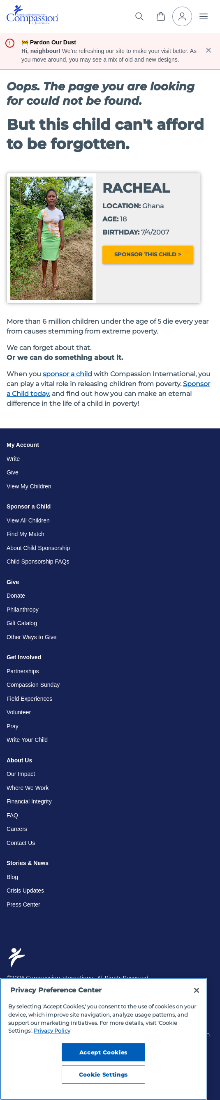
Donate (16, 595)
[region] (103, 1039)
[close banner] (208, 51)
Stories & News (28, 863)
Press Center (23, 904)
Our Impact (21, 774)
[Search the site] (139, 16)
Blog (12, 877)
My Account (23, 445)
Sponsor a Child (29, 506)
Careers (17, 829)
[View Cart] (161, 16)
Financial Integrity (29, 801)
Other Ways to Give (32, 637)
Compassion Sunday (33, 684)
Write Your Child (27, 739)
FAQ (12, 815)
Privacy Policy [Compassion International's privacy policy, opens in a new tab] (52, 1030)
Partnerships (23, 671)
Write (13, 459)
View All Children (28, 520)
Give (13, 472)
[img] (32, 15)
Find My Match (25, 534)
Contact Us (21, 843)
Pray (13, 726)
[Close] (197, 990)
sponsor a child (67, 374)
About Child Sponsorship (38, 548)
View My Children (29, 486)
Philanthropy (23, 609)
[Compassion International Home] (32, 23)
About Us (19, 760)
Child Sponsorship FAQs (38, 561)
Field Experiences (29, 698)
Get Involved (24, 657)
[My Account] (182, 16)
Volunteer (19, 712)
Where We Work (28, 788)
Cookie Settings (103, 1074)
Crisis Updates (25, 890)
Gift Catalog (22, 623)
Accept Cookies (103, 1052)
